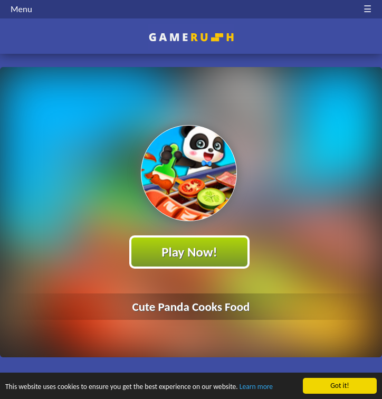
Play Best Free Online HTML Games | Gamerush (191, 37)
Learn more (256, 387)
